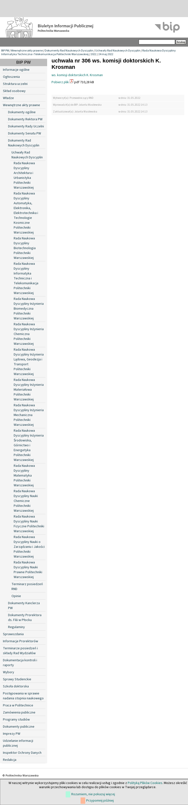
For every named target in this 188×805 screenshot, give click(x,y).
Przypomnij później (100, 800)
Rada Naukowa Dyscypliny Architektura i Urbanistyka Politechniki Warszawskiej (24, 175)
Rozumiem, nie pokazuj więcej (93, 794)
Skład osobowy (14, 91)
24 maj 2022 (105, 54)
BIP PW (5, 51)
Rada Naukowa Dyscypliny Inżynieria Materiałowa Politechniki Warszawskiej (29, 389)
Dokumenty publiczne (18, 726)
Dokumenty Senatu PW (24, 133)
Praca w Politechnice (18, 705)
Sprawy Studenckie (17, 679)
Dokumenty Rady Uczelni (26, 126)
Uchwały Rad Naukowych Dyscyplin (117, 51)
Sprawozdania (13, 634)
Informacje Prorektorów (20, 641)
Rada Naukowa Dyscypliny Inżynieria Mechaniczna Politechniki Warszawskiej (29, 415)
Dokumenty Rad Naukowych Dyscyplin (69, 51)
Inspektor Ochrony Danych (22, 752)
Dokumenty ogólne (22, 112)
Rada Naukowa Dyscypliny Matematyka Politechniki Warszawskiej (24, 475)
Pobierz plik (60, 82)
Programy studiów (16, 719)
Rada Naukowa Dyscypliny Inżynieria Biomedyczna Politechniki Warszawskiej (29, 308)
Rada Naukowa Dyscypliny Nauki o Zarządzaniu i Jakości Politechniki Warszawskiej (29, 547)
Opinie (16, 596)
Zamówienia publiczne (19, 712)
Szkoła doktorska (16, 686)
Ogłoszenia (11, 76)
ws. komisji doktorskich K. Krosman (77, 75)
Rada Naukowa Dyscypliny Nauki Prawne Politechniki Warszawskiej (28, 570)
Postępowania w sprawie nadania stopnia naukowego (23, 696)
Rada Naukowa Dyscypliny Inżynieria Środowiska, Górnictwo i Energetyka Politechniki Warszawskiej (29, 445)
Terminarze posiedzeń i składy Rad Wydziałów (20, 651)
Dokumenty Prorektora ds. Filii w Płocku (25, 617)
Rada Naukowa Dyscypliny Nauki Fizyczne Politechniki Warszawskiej (29, 524)
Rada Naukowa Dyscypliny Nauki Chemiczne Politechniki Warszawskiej (26, 501)
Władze (8, 98)
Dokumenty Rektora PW (25, 119)
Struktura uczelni (15, 84)
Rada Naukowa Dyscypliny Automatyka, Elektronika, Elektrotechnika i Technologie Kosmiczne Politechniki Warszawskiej (26, 213)
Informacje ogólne (16, 69)
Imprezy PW (11, 733)
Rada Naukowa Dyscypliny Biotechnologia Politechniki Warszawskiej (25, 248)
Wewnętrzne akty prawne (27, 51)
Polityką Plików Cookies (145, 783)
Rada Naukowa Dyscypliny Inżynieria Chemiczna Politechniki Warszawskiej (29, 334)
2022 (93, 54)
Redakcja (9, 759)
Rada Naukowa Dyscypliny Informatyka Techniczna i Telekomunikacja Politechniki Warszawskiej (88, 52)
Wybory (8, 672)
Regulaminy (16, 627)
